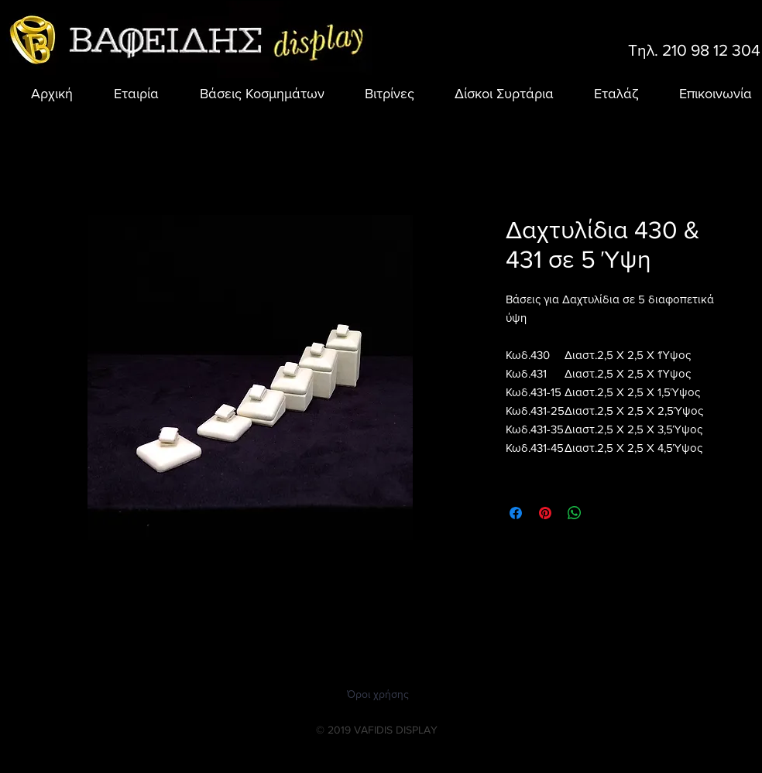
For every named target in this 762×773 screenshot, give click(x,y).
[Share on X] (604, 513)
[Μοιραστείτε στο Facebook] (515, 513)
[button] (253, 93)
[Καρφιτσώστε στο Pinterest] (545, 513)
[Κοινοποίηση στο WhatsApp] (574, 513)
